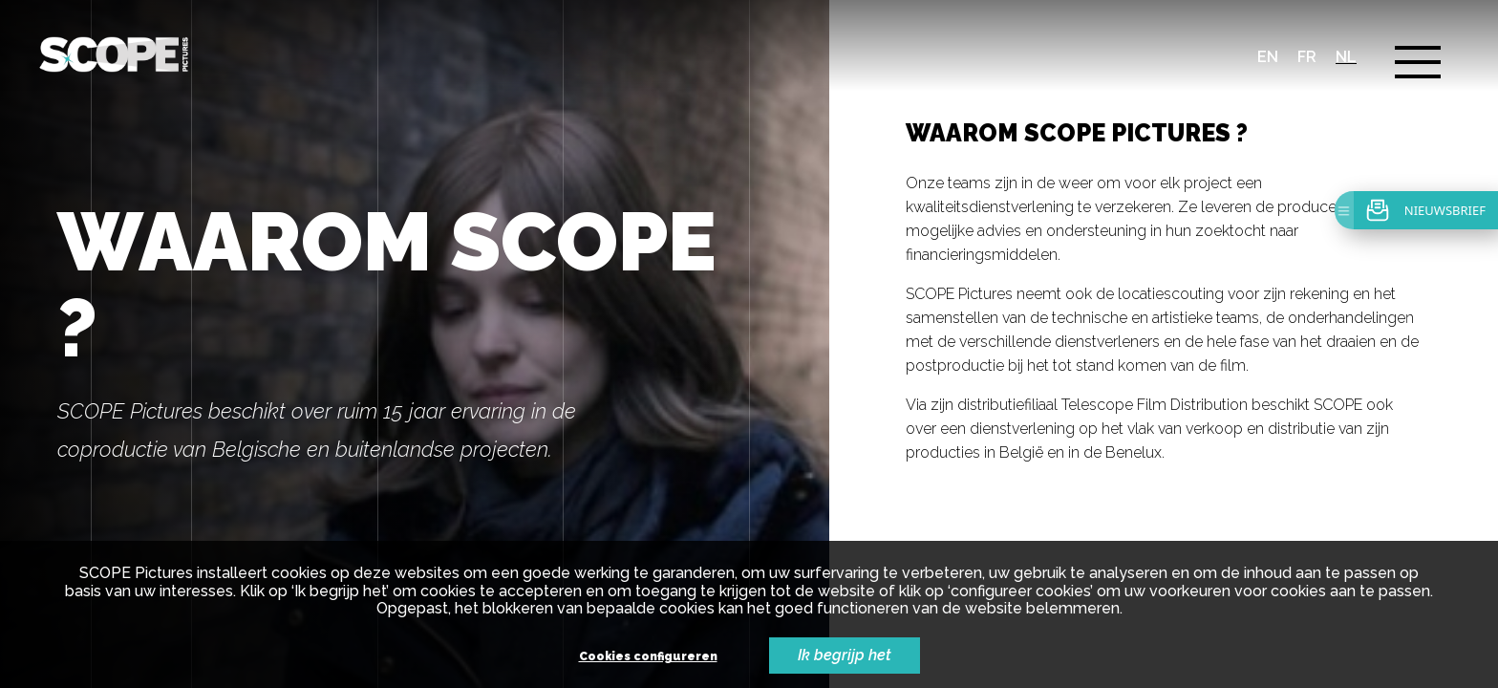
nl (1346, 57)
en (1267, 57)
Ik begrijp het (844, 655)
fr (1306, 57)
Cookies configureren (648, 657)
